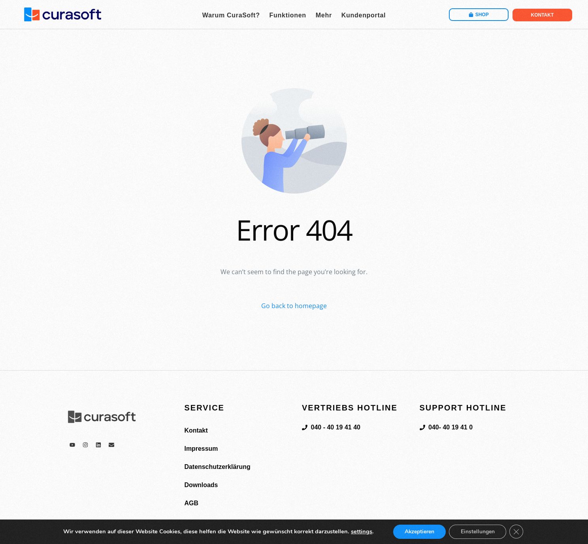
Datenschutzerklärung (218, 466)
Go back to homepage (294, 305)
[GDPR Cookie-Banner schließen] (517, 532)
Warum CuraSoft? (231, 15)
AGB (192, 503)
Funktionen (288, 15)
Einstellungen (478, 531)
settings (360, 531)
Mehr (324, 15)
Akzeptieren (419, 531)
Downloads (201, 485)
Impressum (201, 448)
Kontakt (196, 430)
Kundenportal (363, 15)
